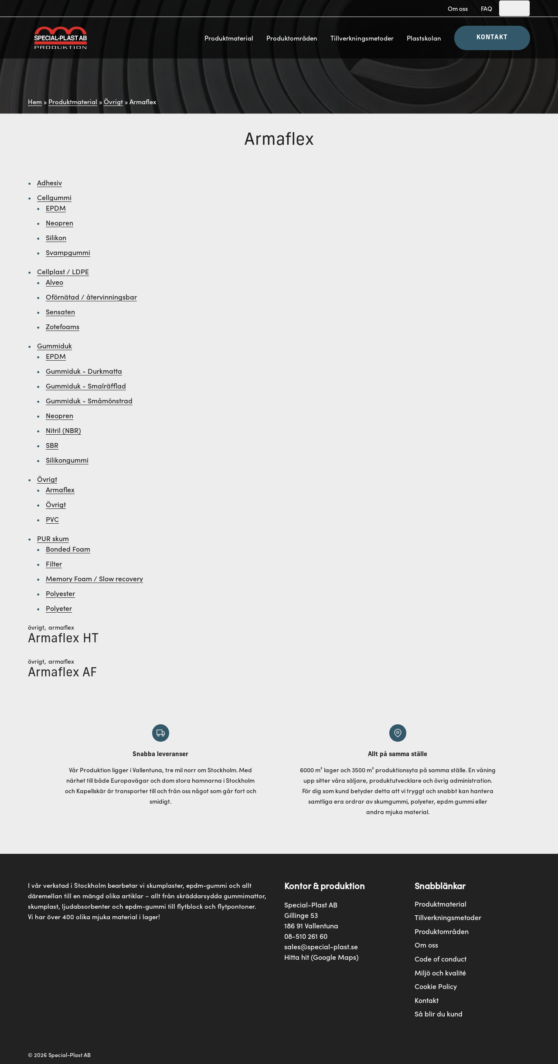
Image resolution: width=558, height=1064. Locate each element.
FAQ (486, 8)
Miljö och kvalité (440, 972)
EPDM (56, 207)
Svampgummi (68, 252)
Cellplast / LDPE (63, 271)
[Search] (514, 8)
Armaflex (60, 489)
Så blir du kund (439, 1013)
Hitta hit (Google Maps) (321, 957)
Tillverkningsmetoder (362, 37)
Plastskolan (424, 37)
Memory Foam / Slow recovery (94, 578)
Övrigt (113, 101)
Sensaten (60, 311)
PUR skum (53, 538)
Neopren (59, 222)
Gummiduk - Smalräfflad (86, 385)
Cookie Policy (436, 986)
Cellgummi (54, 197)
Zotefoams (62, 326)
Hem (35, 101)
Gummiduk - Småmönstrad (89, 400)
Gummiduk (54, 345)
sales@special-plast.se (321, 946)
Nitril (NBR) (63, 430)
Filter (54, 563)
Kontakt (492, 37)
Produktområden (291, 37)
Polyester (60, 593)
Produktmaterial (228, 37)
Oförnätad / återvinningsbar (91, 296)
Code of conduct (440, 958)
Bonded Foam (68, 548)
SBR (52, 445)
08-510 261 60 (305, 936)
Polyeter (59, 608)
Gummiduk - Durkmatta (84, 370)
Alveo (54, 281)
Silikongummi (67, 459)
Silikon (56, 237)
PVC (52, 519)
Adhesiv (49, 182)
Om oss (458, 8)
